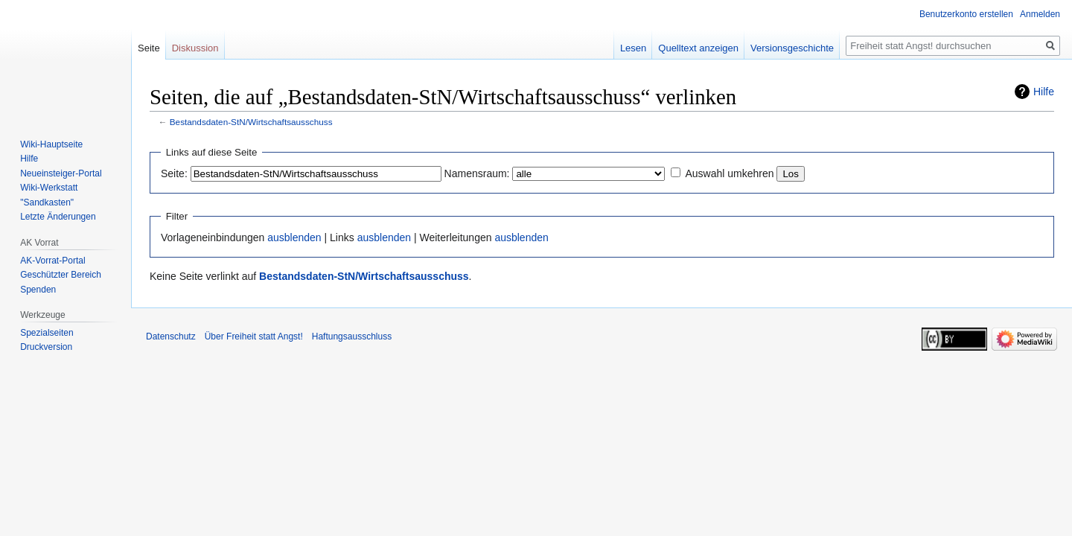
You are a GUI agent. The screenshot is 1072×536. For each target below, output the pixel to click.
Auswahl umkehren (729, 173)
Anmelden (1040, 14)
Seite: (174, 173)
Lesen (633, 48)
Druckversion (46, 347)
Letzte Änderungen (57, 216)
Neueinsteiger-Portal (60, 173)
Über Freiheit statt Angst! (254, 336)
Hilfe (1043, 92)
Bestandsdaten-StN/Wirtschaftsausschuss (251, 122)
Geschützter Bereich (60, 274)
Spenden (38, 289)
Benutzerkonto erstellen (966, 14)
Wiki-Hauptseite (51, 144)
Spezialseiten (46, 333)
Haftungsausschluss (352, 336)
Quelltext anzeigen (698, 48)
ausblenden (294, 237)
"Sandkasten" (47, 202)
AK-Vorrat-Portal (52, 260)
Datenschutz (171, 336)
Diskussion (195, 48)
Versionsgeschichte (792, 48)
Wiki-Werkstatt (48, 187)
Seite (149, 48)
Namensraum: (477, 173)
